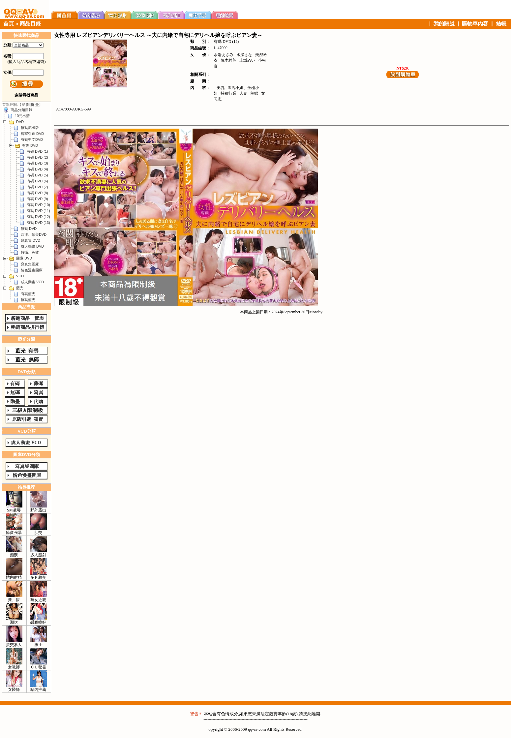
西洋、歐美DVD (33, 234)
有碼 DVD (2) (37, 157)
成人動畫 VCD (32, 282)
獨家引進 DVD (32, 134)
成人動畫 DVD (32, 246)
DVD (20, 122)
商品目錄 (30, 23)
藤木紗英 (228, 60)
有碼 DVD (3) (37, 163)
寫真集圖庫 (30, 264)
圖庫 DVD (24, 258)
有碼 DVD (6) (37, 181)
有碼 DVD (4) (37, 169)
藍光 (19, 288)
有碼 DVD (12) (38, 217)
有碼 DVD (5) (37, 175)
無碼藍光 (28, 300)
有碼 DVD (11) (38, 211)
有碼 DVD (30, 145)
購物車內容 (475, 23)
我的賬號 (444, 23)
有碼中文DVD (32, 139)
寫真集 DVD (30, 240)
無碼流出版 (30, 128)
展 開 (25, 105)
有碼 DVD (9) (37, 199)
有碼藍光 (28, 294)
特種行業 (228, 93)
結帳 (501, 23)
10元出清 (22, 116)
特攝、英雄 (30, 252)
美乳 (221, 87)
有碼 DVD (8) (37, 193)
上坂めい (247, 60)
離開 (316, 713)
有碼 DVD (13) (38, 223)
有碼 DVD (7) (37, 187)
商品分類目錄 (21, 110)
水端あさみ (223, 54)
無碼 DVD (29, 229)
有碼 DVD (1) (37, 151)
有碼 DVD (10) (38, 205)
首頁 (8, 23)
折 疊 (35, 105)
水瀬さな (244, 54)
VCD (20, 276)
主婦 (254, 93)
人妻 (243, 93)
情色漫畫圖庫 (32, 270)
